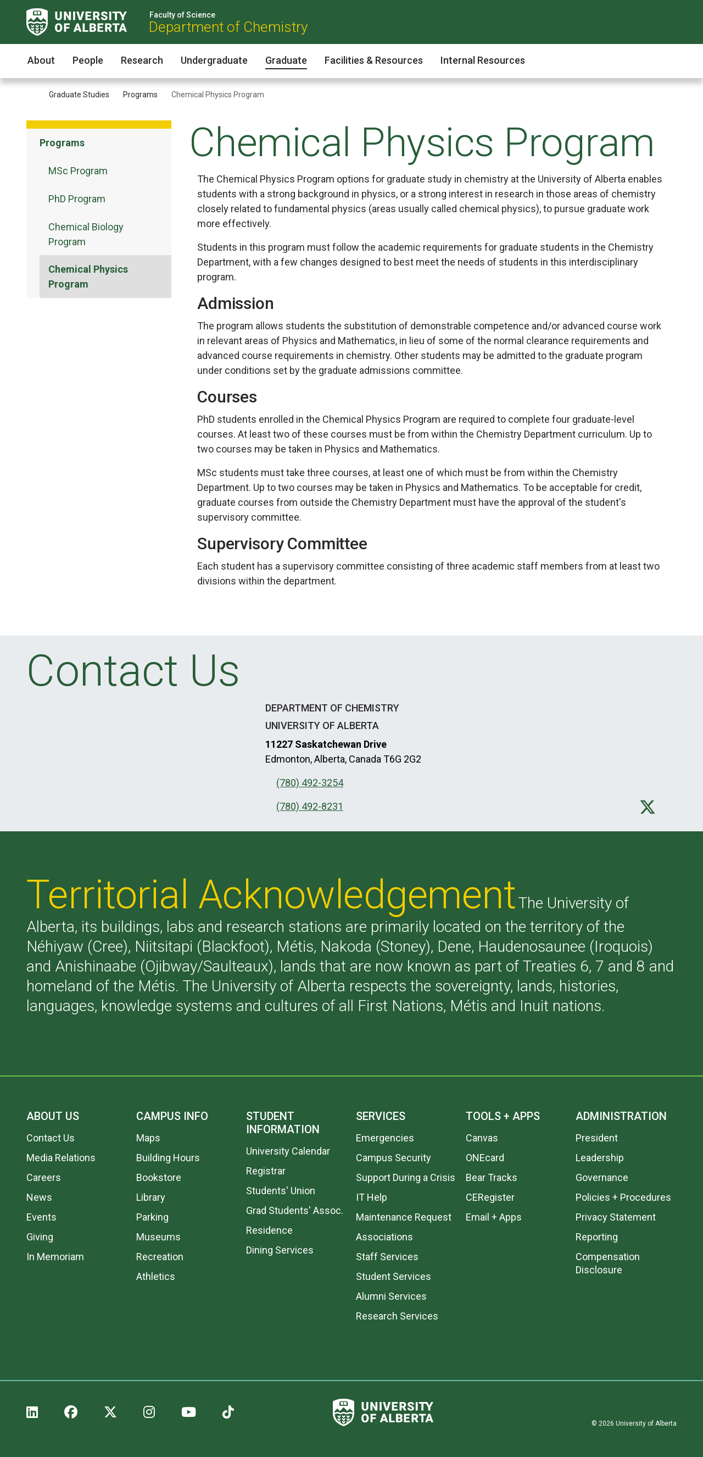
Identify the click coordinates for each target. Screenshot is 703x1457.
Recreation (159, 1256)
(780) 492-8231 (309, 806)
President (597, 1138)
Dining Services (280, 1250)
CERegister (490, 1197)
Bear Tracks (491, 1177)
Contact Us (50, 1138)
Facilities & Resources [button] (374, 60)
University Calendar (288, 1151)
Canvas (482, 1138)
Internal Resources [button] (482, 60)
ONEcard (485, 1157)
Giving (39, 1237)
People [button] (87, 60)
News (39, 1197)
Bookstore (158, 1177)
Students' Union (280, 1190)
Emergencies (385, 1138)
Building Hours (168, 1157)
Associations (384, 1237)
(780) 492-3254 (309, 782)
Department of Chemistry (228, 27)
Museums (158, 1237)
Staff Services (387, 1256)
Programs (140, 94)
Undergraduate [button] (214, 60)
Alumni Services (391, 1296)
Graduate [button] (286, 60)
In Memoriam (55, 1256)
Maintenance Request (403, 1217)
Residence (269, 1230)
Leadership (600, 1157)
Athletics (155, 1276)
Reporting (597, 1237)
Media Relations (61, 1157)
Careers (43, 1177)
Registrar (266, 1171)
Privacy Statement (616, 1217)
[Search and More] (670, 22)
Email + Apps (494, 1217)
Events (41, 1217)
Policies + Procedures (623, 1197)
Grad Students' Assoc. (294, 1210)
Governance (602, 1177)
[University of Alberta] (76, 22)
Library (150, 1197)
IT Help (371, 1197)
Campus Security (393, 1157)
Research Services (397, 1316)
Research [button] (142, 60)
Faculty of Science (182, 14)
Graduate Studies (79, 94)
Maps (148, 1138)
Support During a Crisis (405, 1177)
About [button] (41, 60)
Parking (152, 1217)
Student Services (393, 1276)
